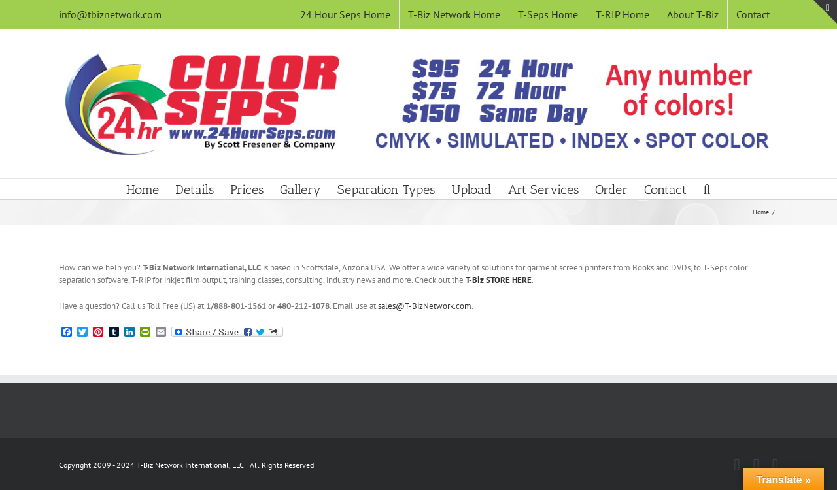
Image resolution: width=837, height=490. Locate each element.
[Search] (706, 189)
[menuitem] (345, 14)
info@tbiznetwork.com (110, 14)
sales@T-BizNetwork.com (424, 306)
